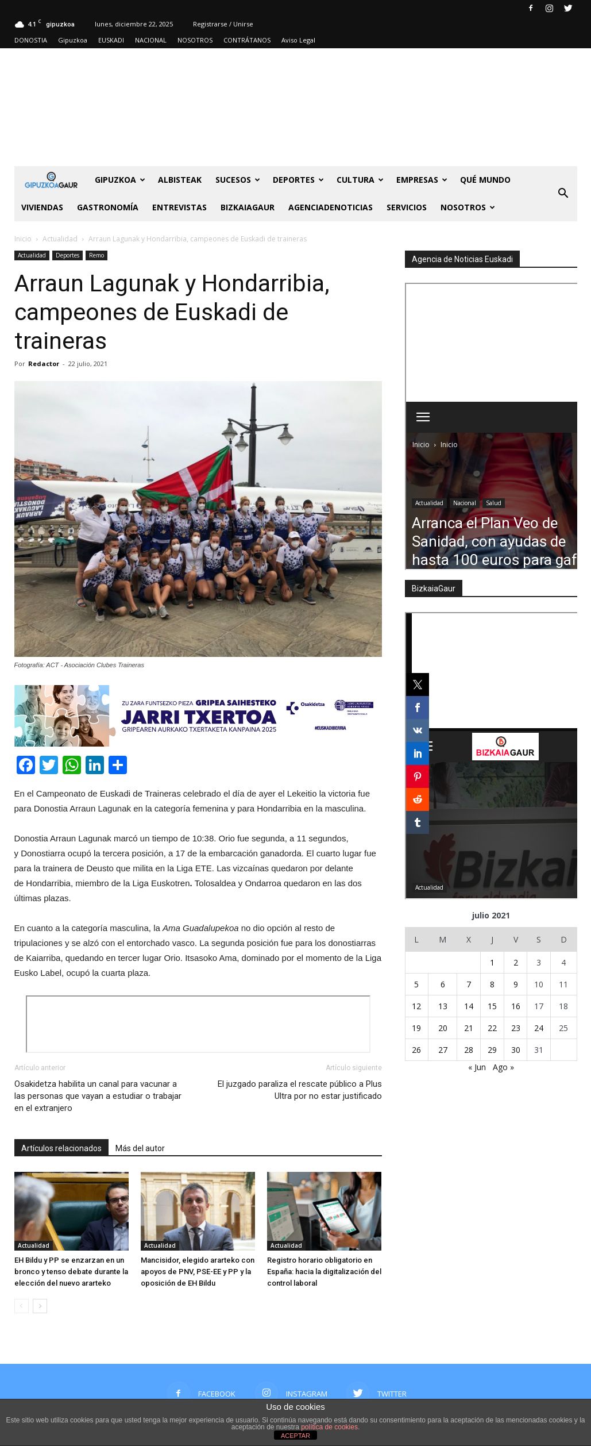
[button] (563, 193)
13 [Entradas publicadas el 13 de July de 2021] (442, 1006)
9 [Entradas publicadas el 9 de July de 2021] (515, 984)
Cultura (360, 179)
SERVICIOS (407, 207)
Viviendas (42, 207)
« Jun (477, 1067)
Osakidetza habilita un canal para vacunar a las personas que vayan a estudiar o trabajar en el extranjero (97, 1096)
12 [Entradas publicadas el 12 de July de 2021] (416, 1006)
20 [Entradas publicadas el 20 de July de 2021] (442, 1027)
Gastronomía (107, 207)
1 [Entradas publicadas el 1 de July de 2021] (492, 962)
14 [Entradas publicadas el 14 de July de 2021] (468, 1006)
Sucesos (237, 179)
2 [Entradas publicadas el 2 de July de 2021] (515, 962)
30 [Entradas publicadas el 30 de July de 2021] (515, 1049)
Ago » (503, 1067)
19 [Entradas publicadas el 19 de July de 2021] (416, 1027)
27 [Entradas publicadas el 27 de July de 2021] (442, 1049)
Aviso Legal (298, 40)
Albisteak (180, 179)
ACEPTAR (295, 1435)
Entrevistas (179, 207)
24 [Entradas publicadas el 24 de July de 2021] (538, 1027)
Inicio (23, 239)
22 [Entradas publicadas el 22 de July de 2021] (492, 1027)
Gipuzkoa (72, 40)
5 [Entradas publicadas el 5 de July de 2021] (416, 984)
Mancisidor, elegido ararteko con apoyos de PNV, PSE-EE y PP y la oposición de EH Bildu (197, 1271)
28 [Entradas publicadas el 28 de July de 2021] (468, 1049)
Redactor (43, 363)
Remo (96, 255)
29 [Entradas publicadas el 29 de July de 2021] (492, 1049)
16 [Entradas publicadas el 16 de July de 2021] (515, 1006)
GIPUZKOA (120, 179)
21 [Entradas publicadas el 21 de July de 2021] (468, 1027)
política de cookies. (330, 1427)
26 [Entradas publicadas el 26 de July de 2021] (416, 1049)
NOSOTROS (195, 40)
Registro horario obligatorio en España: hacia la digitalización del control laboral (324, 1271)
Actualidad (32, 255)
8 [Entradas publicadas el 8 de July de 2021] (492, 984)
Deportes (298, 179)
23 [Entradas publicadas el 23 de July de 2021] (515, 1027)
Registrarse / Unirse (223, 24)
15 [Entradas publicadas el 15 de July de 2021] (492, 1006)
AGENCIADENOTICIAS (330, 207)
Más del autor (140, 1148)
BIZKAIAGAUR (248, 207)
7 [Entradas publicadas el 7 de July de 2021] (468, 984)
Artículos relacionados (61, 1148)
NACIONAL (151, 40)
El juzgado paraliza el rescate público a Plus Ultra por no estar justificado (300, 1090)
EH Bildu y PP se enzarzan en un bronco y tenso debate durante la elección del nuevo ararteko (71, 1271)
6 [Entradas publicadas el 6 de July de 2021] (443, 984)
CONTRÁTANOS (247, 40)
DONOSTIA (30, 40)
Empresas (421, 179)
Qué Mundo (485, 179)
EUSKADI (111, 40)
